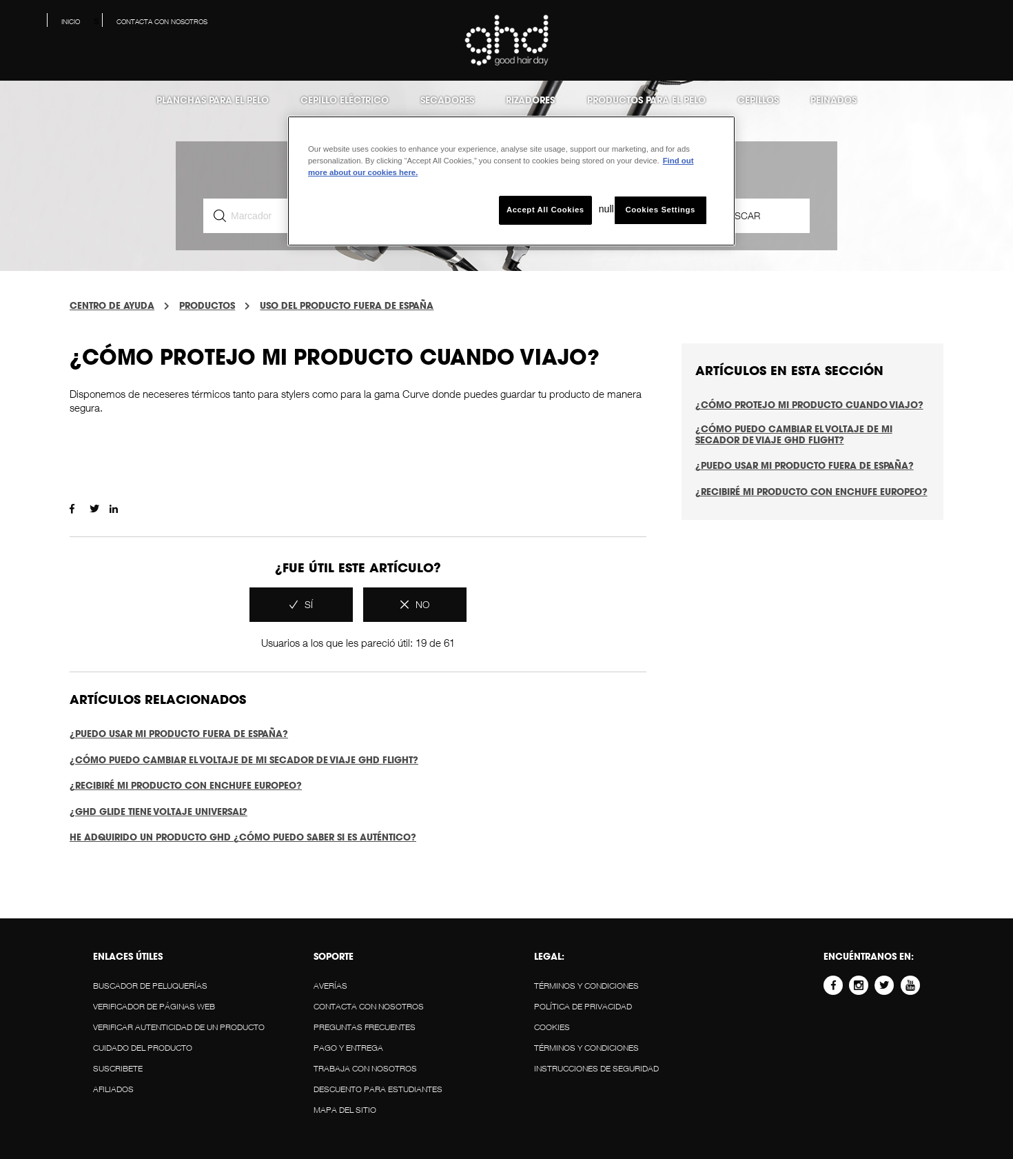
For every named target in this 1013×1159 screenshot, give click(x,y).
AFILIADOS (113, 1089)
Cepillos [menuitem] (758, 100)
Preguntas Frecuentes (365, 1027)
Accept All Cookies (545, 209)
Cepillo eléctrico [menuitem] (344, 100)
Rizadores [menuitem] (530, 100)
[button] (991, 25)
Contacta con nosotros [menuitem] (161, 21)
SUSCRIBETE (118, 1068)
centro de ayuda (112, 305)
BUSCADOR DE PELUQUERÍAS (150, 985)
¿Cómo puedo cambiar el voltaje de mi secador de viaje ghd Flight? (244, 759)
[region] (511, 181)
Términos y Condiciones (586, 985)
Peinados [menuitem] (833, 100)
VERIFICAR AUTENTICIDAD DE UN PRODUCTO (179, 1027)
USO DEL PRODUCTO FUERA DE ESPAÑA (346, 305)
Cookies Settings (660, 209)
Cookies (552, 1027)
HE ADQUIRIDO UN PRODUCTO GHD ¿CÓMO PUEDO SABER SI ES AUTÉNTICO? (243, 837)
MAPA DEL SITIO (345, 1110)
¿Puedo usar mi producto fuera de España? (179, 733)
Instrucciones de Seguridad (596, 1068)
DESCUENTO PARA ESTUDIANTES (378, 1089)
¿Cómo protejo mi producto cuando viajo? (809, 404)
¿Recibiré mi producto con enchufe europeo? (186, 785)
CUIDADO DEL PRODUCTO (142, 1047)
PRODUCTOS (207, 305)
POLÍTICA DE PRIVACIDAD (583, 1006)
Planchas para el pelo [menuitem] (212, 100)
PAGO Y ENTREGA (348, 1047)
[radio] (301, 604)
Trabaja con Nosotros (365, 1068)
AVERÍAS (330, 985)
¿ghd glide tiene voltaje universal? (158, 811)
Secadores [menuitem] (447, 100)
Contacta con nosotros (369, 1006)
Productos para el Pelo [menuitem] (646, 100)
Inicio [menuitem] (70, 21)
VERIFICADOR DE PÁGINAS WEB (154, 1006)
